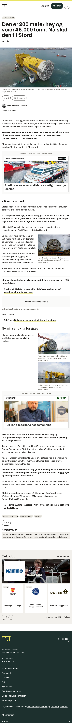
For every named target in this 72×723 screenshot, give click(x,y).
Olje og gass (8, 18)
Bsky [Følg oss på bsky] (4, 682)
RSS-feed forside (10, 668)
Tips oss (64, 639)
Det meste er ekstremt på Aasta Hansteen (35, 320)
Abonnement (36, 715)
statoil (38, 516)
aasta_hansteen (10, 516)
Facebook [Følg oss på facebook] (6, 673)
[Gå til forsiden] (4, 6)
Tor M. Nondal (8, 661)
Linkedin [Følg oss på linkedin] (5, 678)
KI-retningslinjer (9, 700)
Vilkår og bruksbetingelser (14, 696)
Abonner (57, 6)
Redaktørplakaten (59, 707)
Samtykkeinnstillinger (11, 691)
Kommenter (19, 98)
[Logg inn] (45, 5)
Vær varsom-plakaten (37, 707)
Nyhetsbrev (7, 687)
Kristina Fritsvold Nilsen (13, 652)
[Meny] (67, 6)
